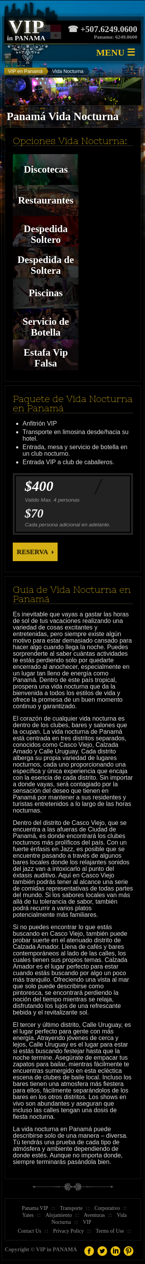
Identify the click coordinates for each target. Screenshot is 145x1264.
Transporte (71, 1208)
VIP (87, 1222)
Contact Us (29, 1231)
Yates (28, 1215)
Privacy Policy (68, 1231)
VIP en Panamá (25, 71)
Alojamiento (59, 1215)
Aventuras (94, 1215)
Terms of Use (110, 1231)
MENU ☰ (115, 53)
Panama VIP (35, 1208)
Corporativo (107, 1208)
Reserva (32, 552)
